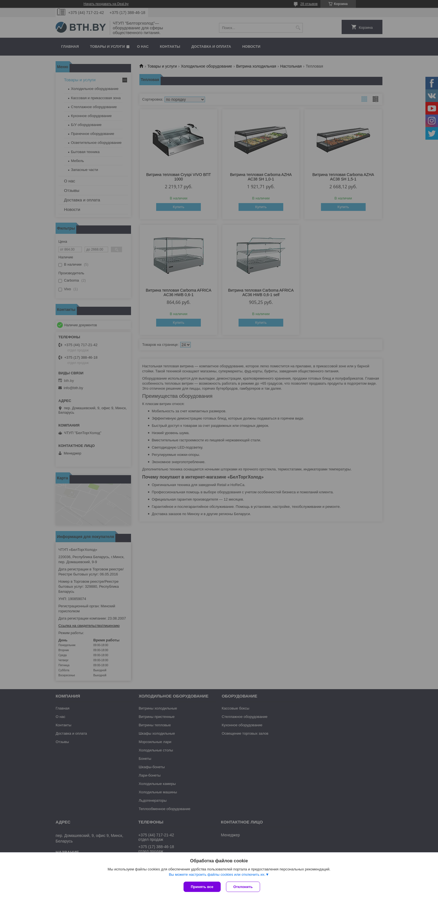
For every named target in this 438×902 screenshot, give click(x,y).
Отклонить (243, 887)
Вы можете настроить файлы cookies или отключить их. (217, 874)
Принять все (202, 887)
